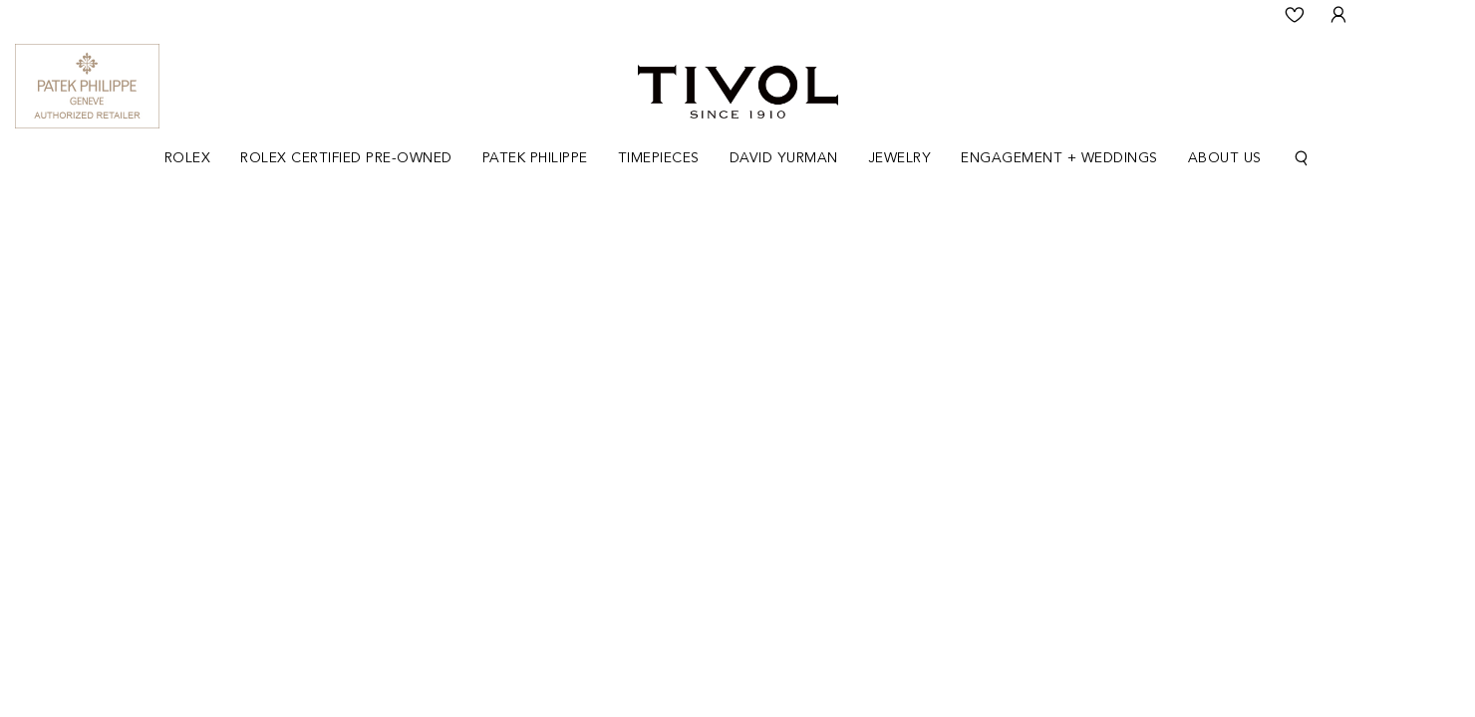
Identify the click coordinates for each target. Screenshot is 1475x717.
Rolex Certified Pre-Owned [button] (346, 158)
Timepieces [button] (659, 158)
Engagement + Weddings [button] (1059, 158)
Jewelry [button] (900, 158)
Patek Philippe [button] (535, 158)
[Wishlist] (1295, 15)
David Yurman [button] (784, 158)
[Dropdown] (187, 158)
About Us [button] (1225, 158)
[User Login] (1338, 15)
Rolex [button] (187, 158)
